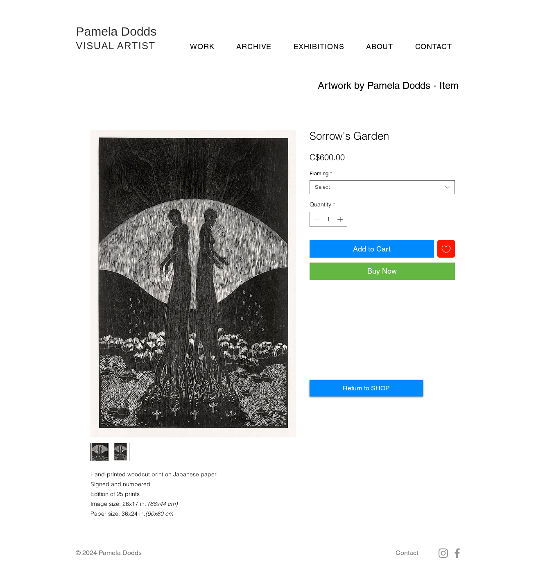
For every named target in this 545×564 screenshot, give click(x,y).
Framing (321, 173)
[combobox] (382, 187)
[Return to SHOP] (366, 388)
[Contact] (407, 553)
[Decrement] (316, 219)
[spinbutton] (328, 219)
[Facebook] (457, 553)
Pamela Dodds (116, 31)
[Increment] (341, 219)
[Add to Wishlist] (446, 249)
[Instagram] (443, 553)
